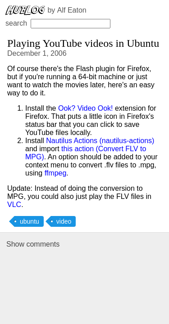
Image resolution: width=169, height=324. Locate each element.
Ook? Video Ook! (85, 108)
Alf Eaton (72, 10)
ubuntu (29, 221)
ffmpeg (56, 173)
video (63, 221)
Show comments (32, 244)
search (57, 23)
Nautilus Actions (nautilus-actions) (100, 140)
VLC (14, 204)
